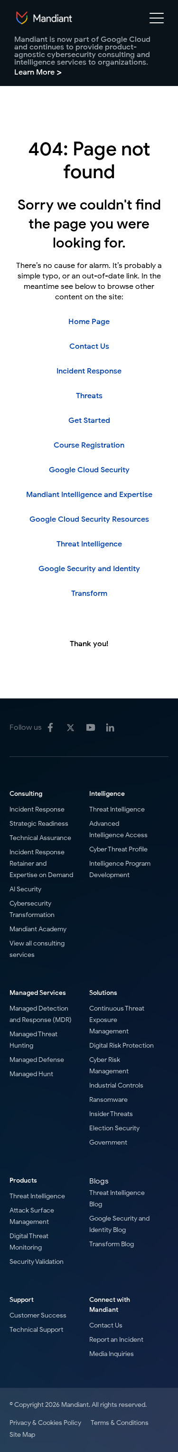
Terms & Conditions (120, 1423)
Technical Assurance (40, 838)
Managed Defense (36, 1060)
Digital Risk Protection (121, 1045)
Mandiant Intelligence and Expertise (89, 494)
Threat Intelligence (89, 544)
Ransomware (108, 1100)
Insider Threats (111, 1114)
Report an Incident (116, 1340)
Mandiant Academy (37, 929)
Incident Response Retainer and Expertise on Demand (41, 863)
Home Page (89, 321)
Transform (89, 593)
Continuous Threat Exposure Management (116, 1019)
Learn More (38, 72)
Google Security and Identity (89, 568)
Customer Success (37, 1315)
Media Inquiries (111, 1354)
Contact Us (89, 346)
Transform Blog (111, 1244)
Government (108, 1142)
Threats (89, 396)
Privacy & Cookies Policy (45, 1423)
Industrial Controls (116, 1085)
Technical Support (36, 1330)
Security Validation (36, 1262)
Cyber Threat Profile (118, 849)
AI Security (25, 889)
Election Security (114, 1128)
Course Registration (89, 445)
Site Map (22, 1435)
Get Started (89, 420)
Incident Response (89, 371)
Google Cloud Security (89, 470)
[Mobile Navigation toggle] (157, 20)
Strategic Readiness (38, 824)
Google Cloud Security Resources (89, 519)
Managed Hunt (31, 1074)
